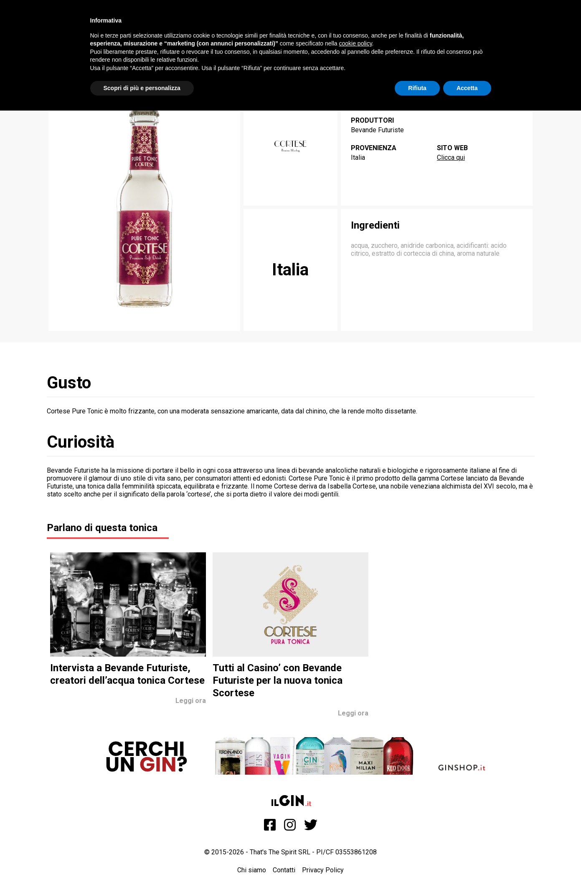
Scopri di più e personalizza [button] (142, 88)
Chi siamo (251, 870)
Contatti (284, 870)
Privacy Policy (323, 870)
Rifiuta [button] (417, 88)
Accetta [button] (467, 88)
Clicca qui (451, 157)
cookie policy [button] (355, 43)
